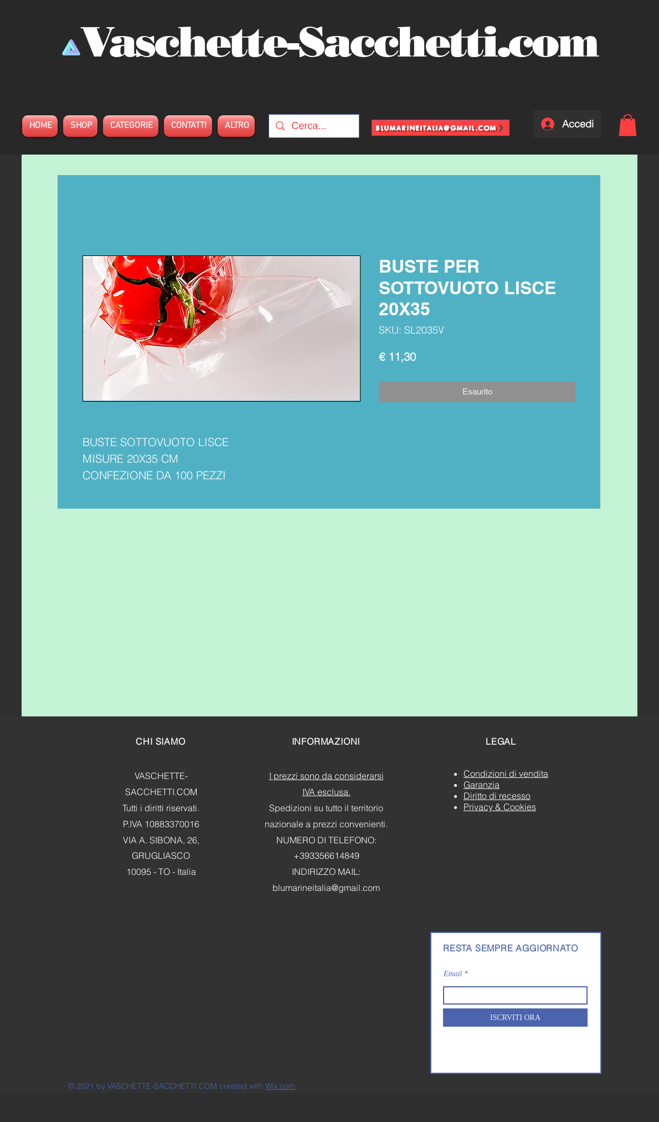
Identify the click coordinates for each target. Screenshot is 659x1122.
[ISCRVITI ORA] (515, 1017)
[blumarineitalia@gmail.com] (440, 128)
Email (453, 974)
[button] (628, 125)
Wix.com (280, 1086)
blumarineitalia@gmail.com (326, 887)
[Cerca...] (313, 126)
